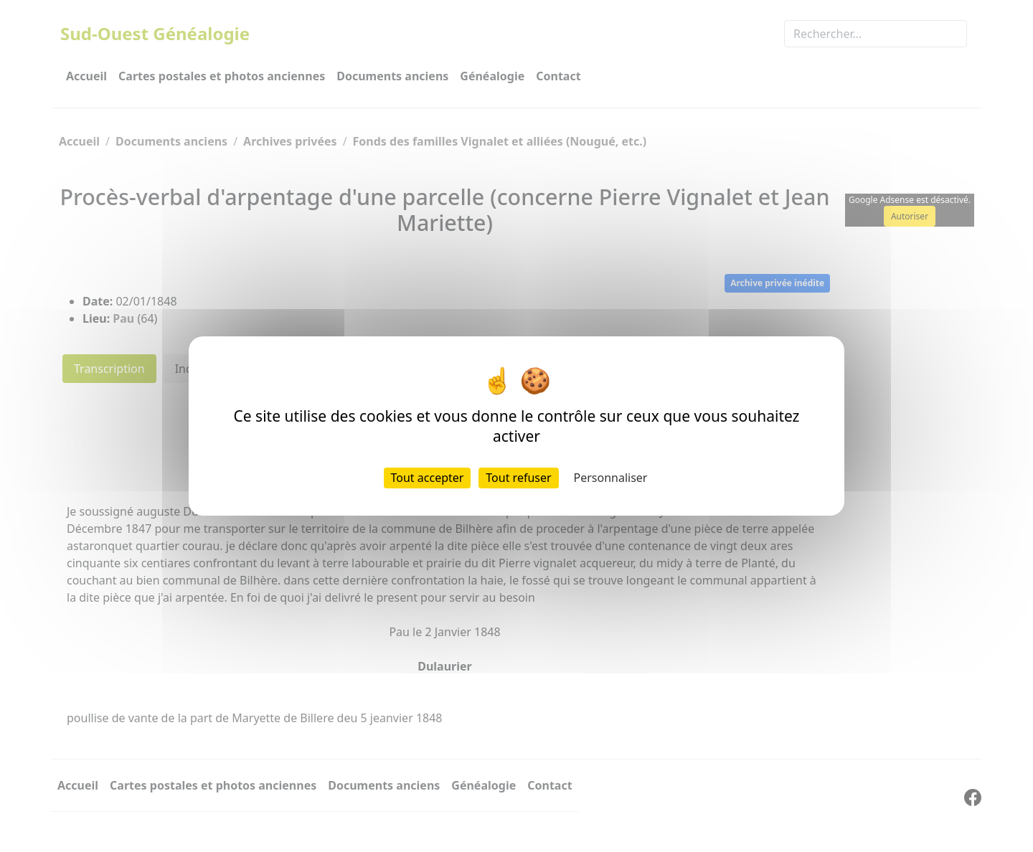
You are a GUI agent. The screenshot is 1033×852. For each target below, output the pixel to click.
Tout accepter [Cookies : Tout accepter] (427, 478)
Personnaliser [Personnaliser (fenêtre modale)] (611, 478)
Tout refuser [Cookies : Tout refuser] (518, 478)
